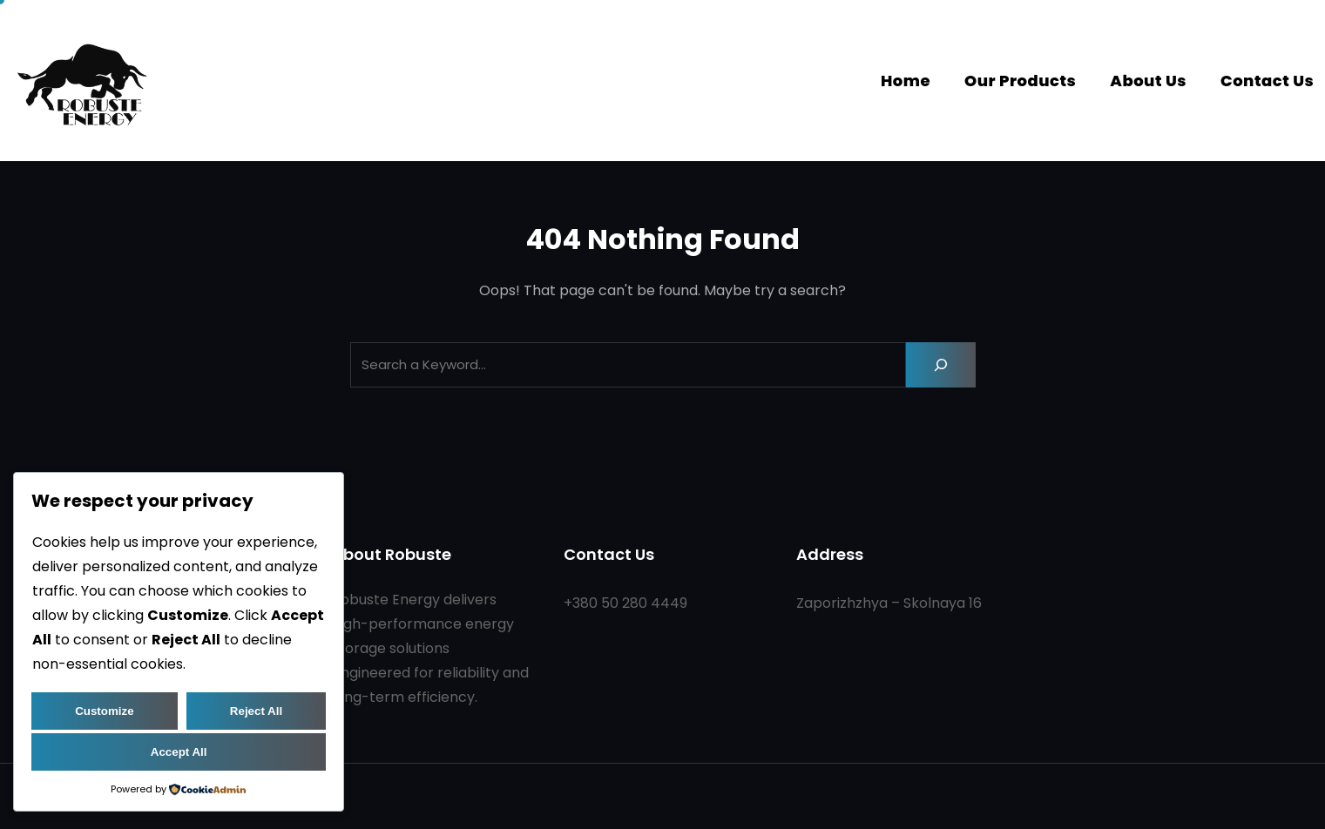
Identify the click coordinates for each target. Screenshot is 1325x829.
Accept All (179, 751)
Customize (104, 711)
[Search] (941, 365)
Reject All (256, 711)
